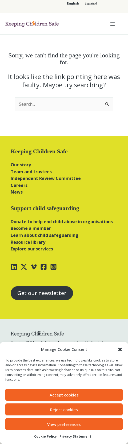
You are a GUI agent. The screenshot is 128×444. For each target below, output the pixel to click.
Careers (19, 185)
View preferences (64, 424)
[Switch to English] (73, 3)
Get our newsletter (41, 293)
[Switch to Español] (90, 3)
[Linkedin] (14, 267)
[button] (120, 349)
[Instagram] (53, 267)
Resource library (28, 242)
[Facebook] (43, 267)
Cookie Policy (45, 436)
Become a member (31, 228)
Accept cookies (64, 395)
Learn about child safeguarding (44, 235)
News (17, 192)
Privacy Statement (75, 436)
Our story (21, 165)
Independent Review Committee (46, 178)
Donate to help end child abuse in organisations (62, 222)
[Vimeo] (33, 267)
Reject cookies (64, 409)
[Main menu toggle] (112, 24)
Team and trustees (31, 172)
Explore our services (32, 249)
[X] (24, 267)
